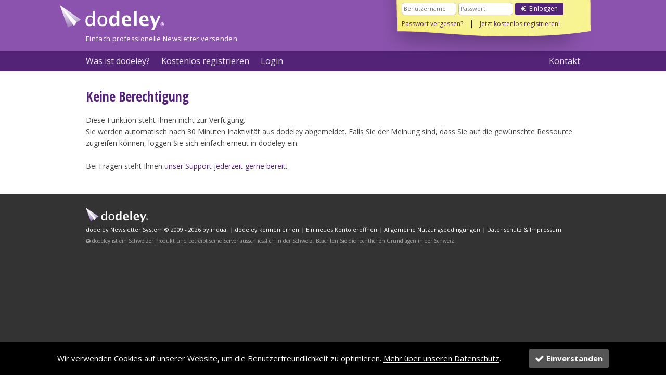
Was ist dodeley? (118, 61)
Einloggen (539, 8)
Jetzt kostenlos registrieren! (520, 23)
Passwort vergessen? (432, 23)
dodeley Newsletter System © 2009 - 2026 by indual (157, 229)
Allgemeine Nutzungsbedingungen (432, 229)
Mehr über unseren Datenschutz (441, 358)
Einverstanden (569, 358)
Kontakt (564, 61)
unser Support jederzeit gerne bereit (225, 166)
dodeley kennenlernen (267, 229)
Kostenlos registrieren (205, 61)
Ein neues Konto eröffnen (341, 229)
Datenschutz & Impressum (524, 229)
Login (272, 61)
